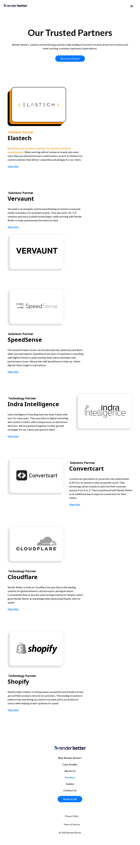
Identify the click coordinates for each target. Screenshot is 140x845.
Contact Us (70, 790)
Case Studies (70, 764)
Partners (70, 777)
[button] (132, 6)
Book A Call (70, 799)
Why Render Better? (70, 757)
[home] (15, 5)
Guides (70, 783)
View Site (13, 166)
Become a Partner (70, 58)
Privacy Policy (71, 816)
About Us (70, 770)
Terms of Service (71, 824)
